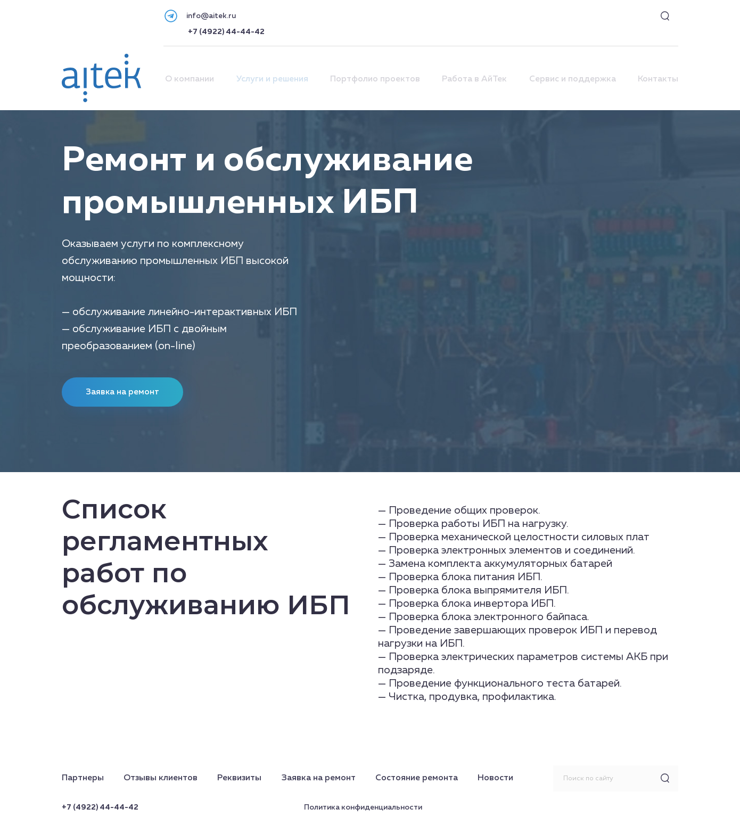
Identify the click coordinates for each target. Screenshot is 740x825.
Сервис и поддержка (572, 79)
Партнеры (83, 778)
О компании (189, 79)
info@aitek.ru (211, 16)
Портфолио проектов (375, 79)
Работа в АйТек (474, 79)
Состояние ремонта (416, 778)
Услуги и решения (272, 79)
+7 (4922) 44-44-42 (226, 32)
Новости (495, 778)
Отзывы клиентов (161, 778)
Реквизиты (239, 778)
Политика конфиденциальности (363, 807)
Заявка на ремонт (319, 778)
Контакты (658, 79)
